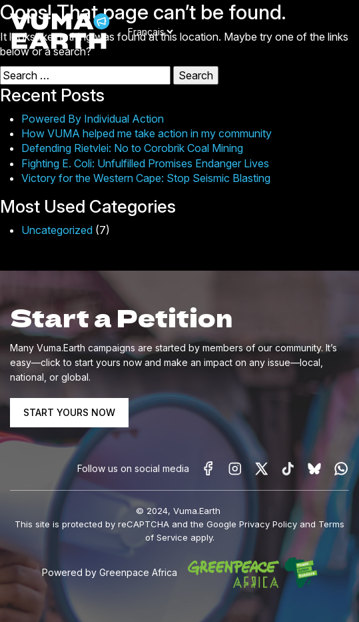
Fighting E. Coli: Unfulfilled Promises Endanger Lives (145, 163)
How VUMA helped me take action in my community (146, 133)
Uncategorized (57, 230)
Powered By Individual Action (92, 118)
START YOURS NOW (69, 412)
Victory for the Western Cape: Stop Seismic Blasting (145, 178)
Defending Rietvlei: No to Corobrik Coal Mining (132, 148)
